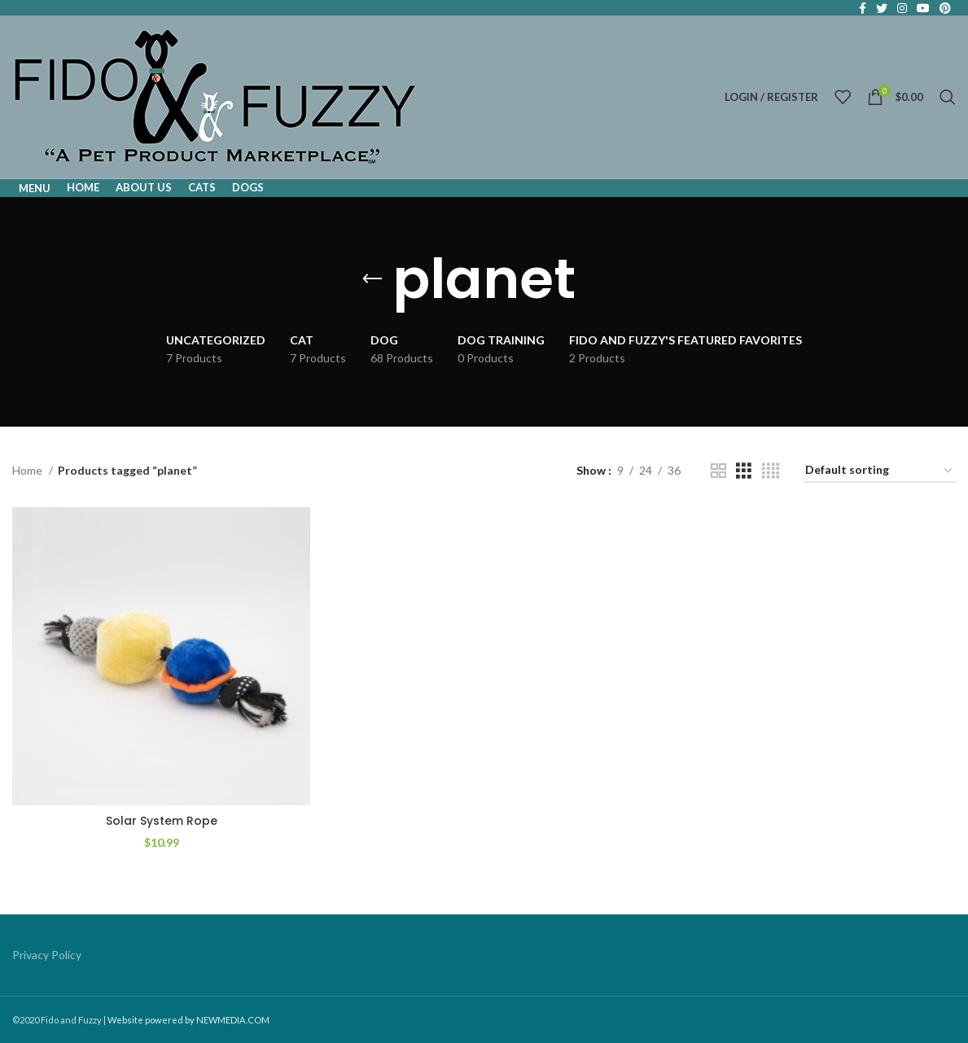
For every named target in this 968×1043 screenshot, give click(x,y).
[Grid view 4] (770, 471)
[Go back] (372, 279)
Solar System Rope (161, 821)
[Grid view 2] (718, 471)
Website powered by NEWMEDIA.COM (188, 1020)
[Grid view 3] (743, 471)
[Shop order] (880, 471)
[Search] (947, 97)
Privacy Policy (46, 955)
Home (28, 470)
